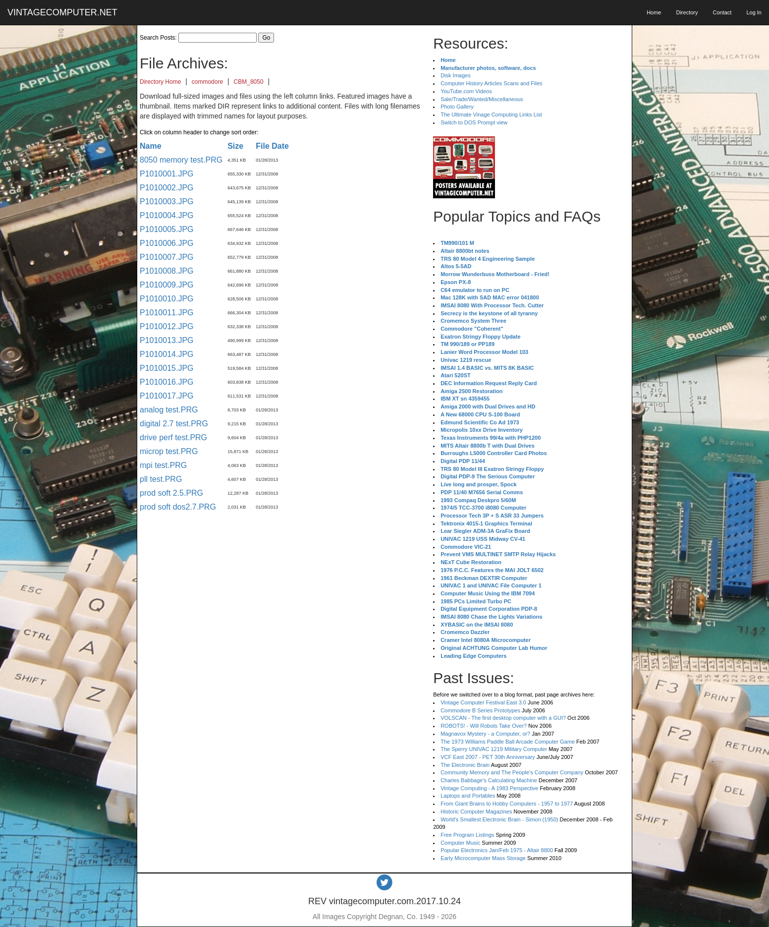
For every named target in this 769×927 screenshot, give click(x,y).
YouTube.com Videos (466, 91)
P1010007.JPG (167, 257)
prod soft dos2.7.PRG (178, 507)
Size (235, 146)
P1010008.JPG (167, 271)
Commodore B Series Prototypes (480, 710)
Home (654, 12)
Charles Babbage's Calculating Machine (488, 780)
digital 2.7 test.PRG (174, 423)
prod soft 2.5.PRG (171, 493)
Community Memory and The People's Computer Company (511, 772)
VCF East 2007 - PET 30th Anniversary (487, 757)
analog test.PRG (169, 410)
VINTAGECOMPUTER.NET (62, 12)
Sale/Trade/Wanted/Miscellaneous (481, 99)
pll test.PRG (161, 479)
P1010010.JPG (167, 298)
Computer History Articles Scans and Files (491, 83)
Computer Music (460, 843)
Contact (722, 12)
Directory (687, 12)
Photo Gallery (457, 107)
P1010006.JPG (167, 243)
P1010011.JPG (167, 312)
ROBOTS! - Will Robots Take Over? (483, 726)
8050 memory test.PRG (181, 160)
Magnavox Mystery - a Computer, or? (485, 734)
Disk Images (455, 75)
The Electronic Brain (465, 765)
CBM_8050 (249, 81)
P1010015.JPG (167, 368)
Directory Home (160, 81)
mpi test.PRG (163, 465)
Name (151, 146)
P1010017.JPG (167, 396)
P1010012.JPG (167, 326)
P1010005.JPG (167, 229)
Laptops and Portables (467, 796)
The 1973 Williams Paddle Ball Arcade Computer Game (507, 742)
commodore (207, 81)
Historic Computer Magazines (476, 811)
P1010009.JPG (167, 285)
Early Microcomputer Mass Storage (483, 858)
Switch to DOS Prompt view (473, 122)
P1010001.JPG (167, 174)
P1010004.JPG (167, 215)
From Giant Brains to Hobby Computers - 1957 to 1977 (506, 804)
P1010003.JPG (167, 201)
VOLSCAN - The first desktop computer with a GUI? (503, 718)
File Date (272, 146)
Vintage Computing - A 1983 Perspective (489, 788)
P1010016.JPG (167, 382)
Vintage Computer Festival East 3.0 (483, 702)
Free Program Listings (467, 835)
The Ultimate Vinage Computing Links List (491, 114)
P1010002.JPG (167, 187)
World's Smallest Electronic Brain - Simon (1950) (499, 819)
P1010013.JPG (167, 340)
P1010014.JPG (167, 354)
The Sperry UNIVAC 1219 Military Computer (493, 749)
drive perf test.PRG (173, 437)
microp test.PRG (169, 451)
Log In (754, 12)
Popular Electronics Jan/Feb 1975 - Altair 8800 (496, 850)
